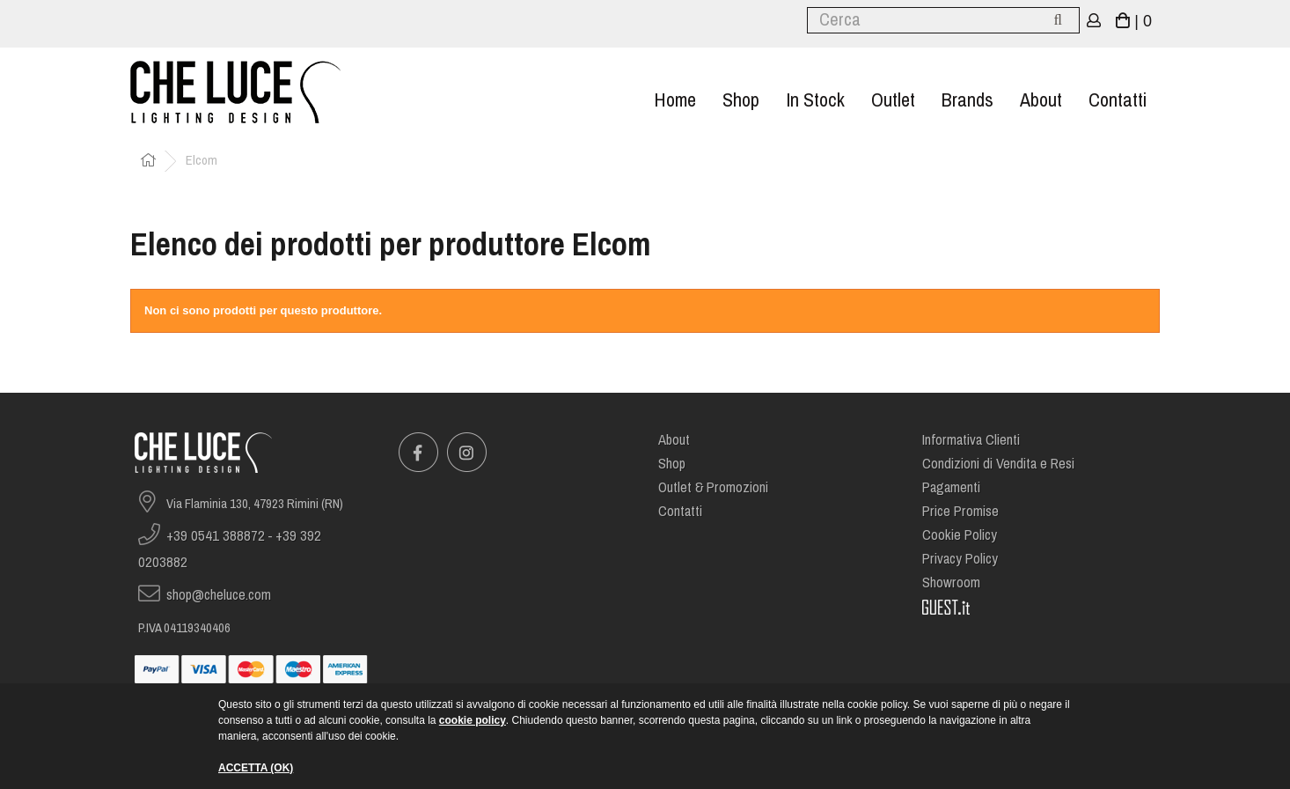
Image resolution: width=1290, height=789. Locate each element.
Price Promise (960, 511)
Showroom (951, 582)
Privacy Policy (960, 558)
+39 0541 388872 (215, 535)
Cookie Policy (959, 535)
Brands (967, 100)
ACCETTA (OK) (255, 768)
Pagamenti (951, 487)
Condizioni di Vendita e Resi (998, 463)
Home (675, 100)
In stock (815, 100)
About (1041, 100)
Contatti (1117, 100)
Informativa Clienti (971, 439)
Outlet (893, 100)
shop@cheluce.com (218, 594)
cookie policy (472, 720)
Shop (740, 100)
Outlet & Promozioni (713, 487)
